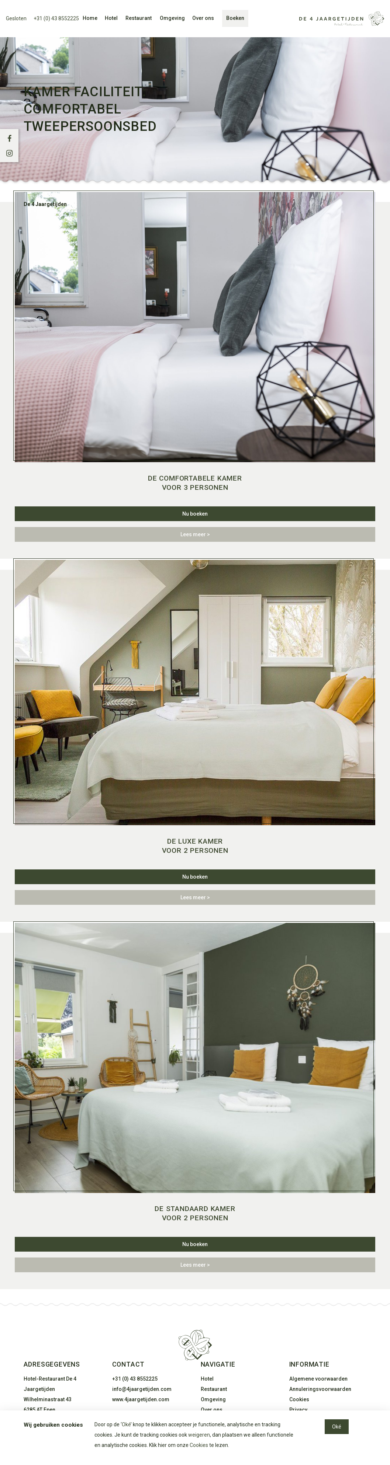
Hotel (111, 18)
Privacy (298, 1410)
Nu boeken (195, 514)
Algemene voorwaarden (318, 1379)
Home (90, 18)
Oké (126, 1424)
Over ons (203, 18)
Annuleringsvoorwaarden (320, 1389)
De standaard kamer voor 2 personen (195, 1213)
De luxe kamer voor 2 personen (195, 846)
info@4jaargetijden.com (142, 1389)
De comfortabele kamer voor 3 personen (195, 483)
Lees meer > (195, 534)
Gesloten (16, 18)
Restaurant (138, 18)
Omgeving (172, 18)
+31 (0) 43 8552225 (56, 18)
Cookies (299, 1399)
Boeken (235, 18)
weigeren (199, 1435)
